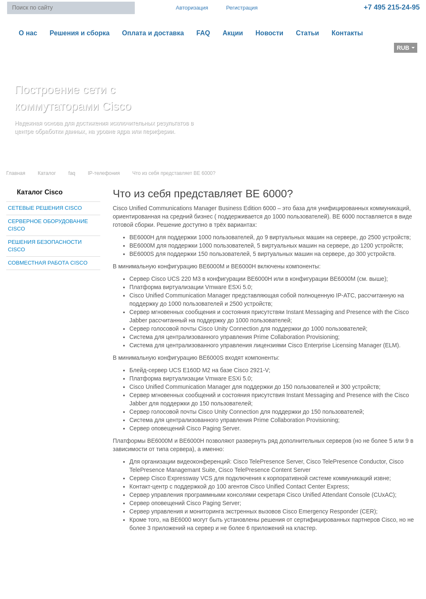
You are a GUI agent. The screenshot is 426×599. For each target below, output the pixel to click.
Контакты (347, 33)
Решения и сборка (79, 33)
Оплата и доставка (153, 33)
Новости (269, 33)
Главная (15, 173)
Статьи (307, 33)
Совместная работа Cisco (47, 263)
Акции (233, 33)
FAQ (203, 33)
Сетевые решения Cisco (45, 208)
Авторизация (188, 7)
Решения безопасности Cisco (45, 246)
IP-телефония (104, 173)
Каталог (47, 173)
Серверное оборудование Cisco (48, 225)
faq (71, 173)
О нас (28, 33)
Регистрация (236, 8)
